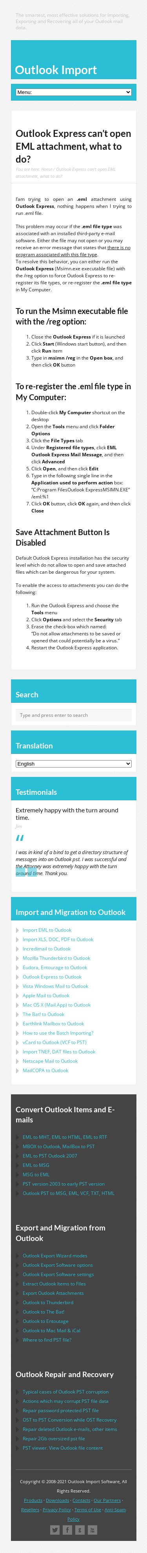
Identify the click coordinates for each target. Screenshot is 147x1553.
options (58, 1265)
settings (58, 1274)
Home (46, 169)
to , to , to (65, 1137)
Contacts (81, 1500)
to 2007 (50, 1155)
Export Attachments (53, 1293)
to (56, 958)
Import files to (59, 1051)
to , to (59, 1146)
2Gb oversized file (54, 1438)
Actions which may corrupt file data (66, 1401)
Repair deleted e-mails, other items (70, 1429)
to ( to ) (55, 1042)
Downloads (57, 1500)
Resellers (30, 1509)
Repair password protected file (61, 1410)
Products (33, 1500)
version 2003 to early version (64, 1184)
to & (51, 1330)
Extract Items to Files (54, 1283)
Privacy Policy (57, 1509)
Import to (47, 930)
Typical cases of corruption (66, 1391)
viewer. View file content (63, 1448)
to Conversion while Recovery (69, 1419)
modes (55, 1255)
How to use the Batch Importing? (58, 1033)
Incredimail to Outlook (47, 948)
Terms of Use (87, 1509)
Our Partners (107, 1500)
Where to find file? (47, 1340)
